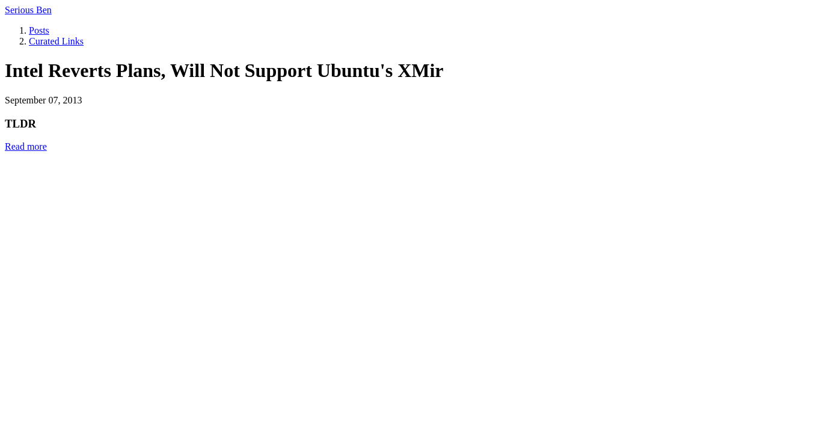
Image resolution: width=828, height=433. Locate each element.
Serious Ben (28, 10)
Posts (39, 30)
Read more (26, 146)
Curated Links (56, 41)
